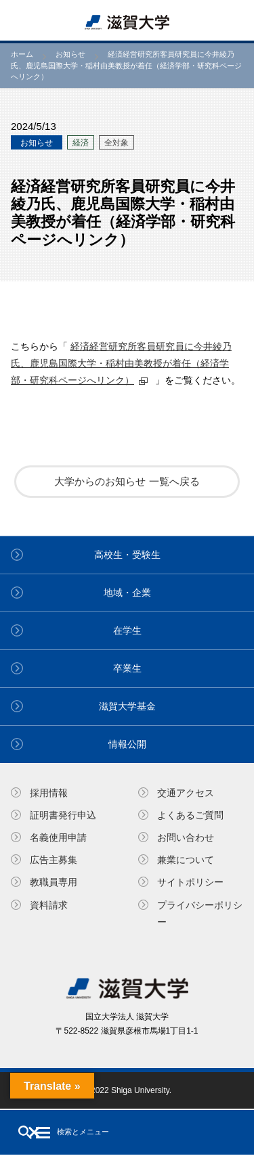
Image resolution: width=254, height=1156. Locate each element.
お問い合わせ (185, 837)
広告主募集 (53, 859)
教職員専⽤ (53, 882)
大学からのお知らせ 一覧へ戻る (126, 481)
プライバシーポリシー (199, 913)
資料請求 (49, 905)
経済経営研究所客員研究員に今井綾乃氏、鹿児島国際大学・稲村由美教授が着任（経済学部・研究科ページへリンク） (121, 363)
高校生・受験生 (127, 554)
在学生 (127, 630)
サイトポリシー (190, 882)
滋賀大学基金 (127, 706)
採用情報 (49, 792)
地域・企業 (127, 592)
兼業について (185, 859)
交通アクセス (185, 792)
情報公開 (127, 744)
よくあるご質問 (190, 815)
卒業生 (127, 668)
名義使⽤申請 (58, 837)
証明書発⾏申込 (63, 815)
